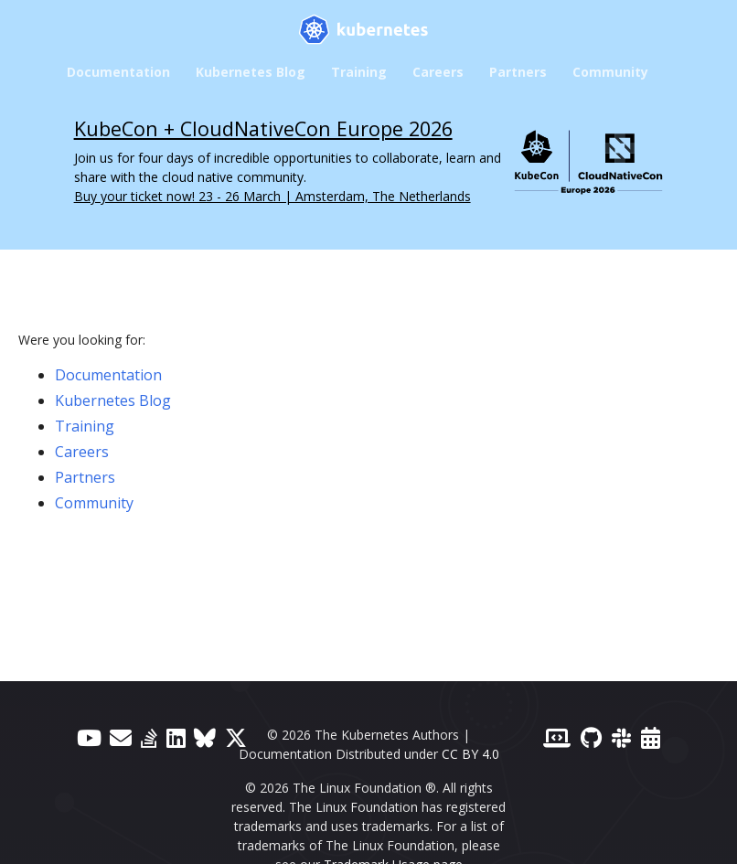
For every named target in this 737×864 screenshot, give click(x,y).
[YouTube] (89, 737)
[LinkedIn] (176, 737)
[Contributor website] (557, 737)
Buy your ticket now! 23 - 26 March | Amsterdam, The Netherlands (272, 196)
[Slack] (621, 737)
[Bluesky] (205, 737)
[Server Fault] (149, 737)
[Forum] (121, 737)
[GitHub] (591, 737)
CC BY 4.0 (470, 754)
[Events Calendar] (650, 737)
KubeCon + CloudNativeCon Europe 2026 (263, 128)
